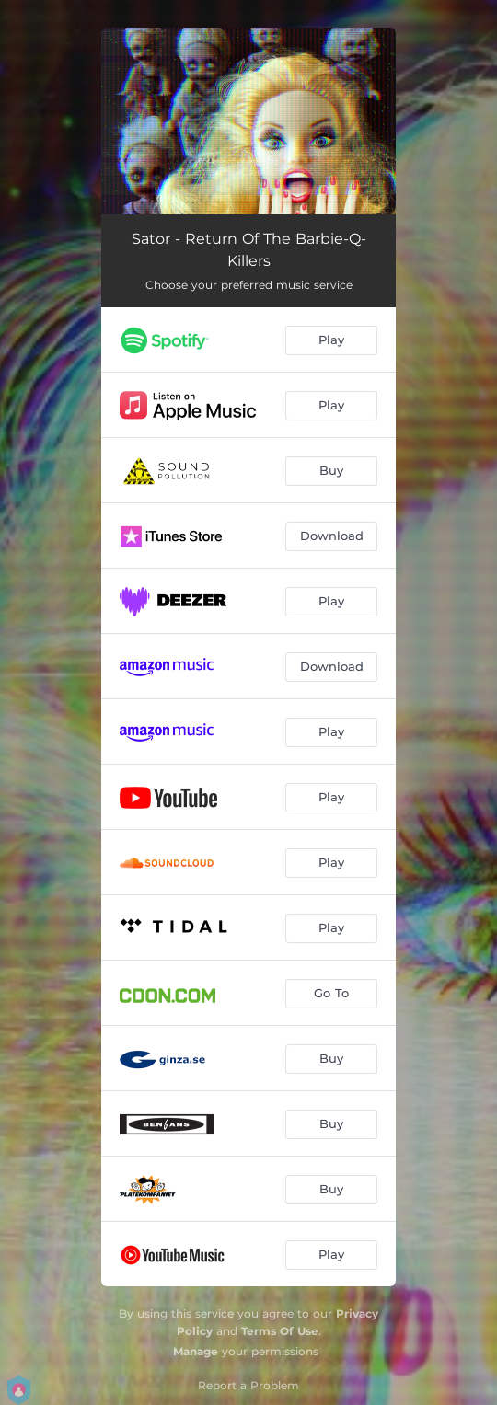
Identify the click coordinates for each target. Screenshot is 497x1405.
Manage (195, 1351)
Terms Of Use (279, 1331)
